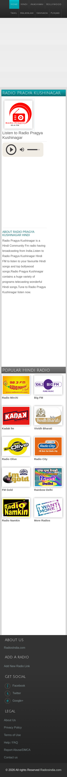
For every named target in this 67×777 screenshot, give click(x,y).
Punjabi (55, 13)
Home (14, 4)
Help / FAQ (11, 742)
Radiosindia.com (50, 769)
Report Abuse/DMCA (17, 749)
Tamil (14, 13)
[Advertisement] (33, 52)
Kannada (42, 13)
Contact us (11, 757)
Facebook (14, 685)
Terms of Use (12, 735)
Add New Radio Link (17, 666)
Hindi (24, 4)
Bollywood (53, 4)
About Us (10, 720)
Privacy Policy (13, 727)
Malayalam (27, 13)
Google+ (13, 700)
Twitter (12, 693)
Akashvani (37, 4)
